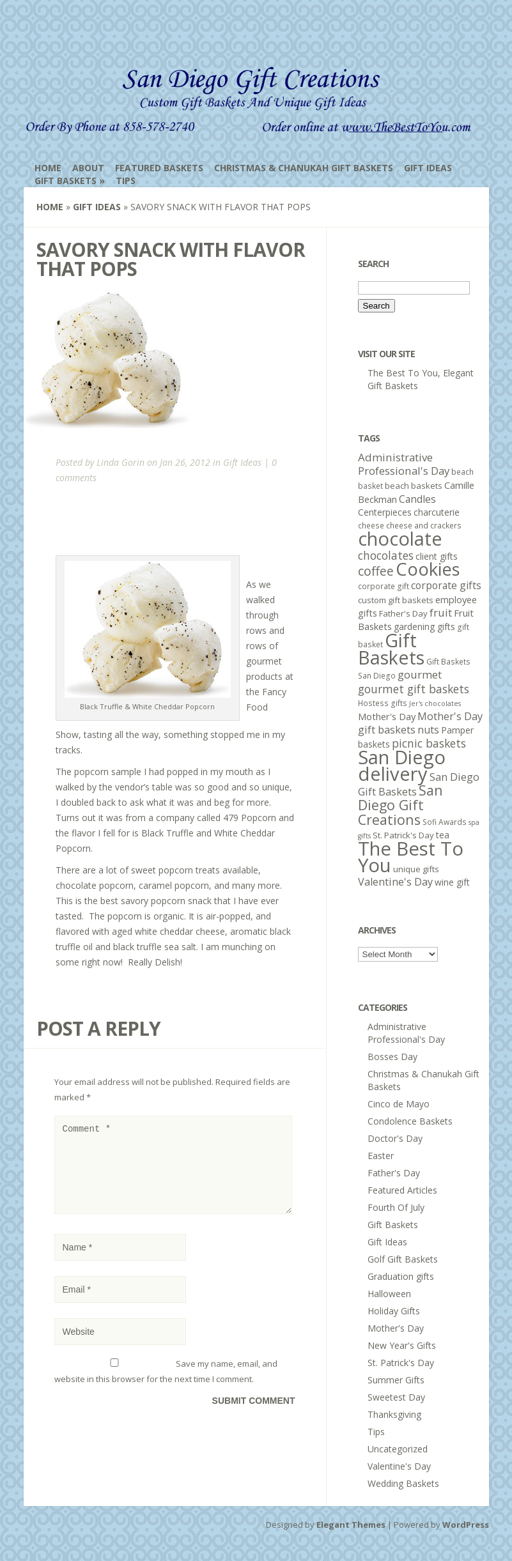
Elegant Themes (350, 1524)
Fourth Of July (396, 1207)
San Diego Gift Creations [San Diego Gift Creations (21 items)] (400, 805)
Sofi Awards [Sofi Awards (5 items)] (445, 822)
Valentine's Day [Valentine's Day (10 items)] (395, 882)
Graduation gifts (401, 1276)
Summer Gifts (396, 1380)
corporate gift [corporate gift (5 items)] (383, 586)
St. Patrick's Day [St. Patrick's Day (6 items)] (403, 835)
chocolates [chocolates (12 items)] (386, 555)
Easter (381, 1156)
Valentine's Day (399, 1466)
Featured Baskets (159, 168)
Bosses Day (392, 1056)
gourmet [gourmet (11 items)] (420, 674)
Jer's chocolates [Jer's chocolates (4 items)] (435, 703)
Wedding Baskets (403, 1483)
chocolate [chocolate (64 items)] (400, 538)
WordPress (465, 1524)
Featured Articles (402, 1190)
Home (48, 168)
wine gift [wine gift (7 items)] (452, 882)
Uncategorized (398, 1449)
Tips (126, 180)
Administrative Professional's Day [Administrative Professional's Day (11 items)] (403, 464)
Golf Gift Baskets (403, 1259)
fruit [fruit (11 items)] (441, 612)
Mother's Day (396, 1328)
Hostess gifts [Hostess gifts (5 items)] (382, 703)
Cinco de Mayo (399, 1104)
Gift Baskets (66, 180)
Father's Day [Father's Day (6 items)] (403, 613)
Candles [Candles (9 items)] (417, 499)
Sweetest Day (396, 1397)
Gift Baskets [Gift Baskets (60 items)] (391, 648)
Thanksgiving (394, 1414)
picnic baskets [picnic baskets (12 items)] (429, 743)
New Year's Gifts (402, 1345)
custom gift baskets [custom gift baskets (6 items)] (395, 600)
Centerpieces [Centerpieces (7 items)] (385, 512)
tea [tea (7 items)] (442, 835)
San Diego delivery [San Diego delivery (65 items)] (402, 765)
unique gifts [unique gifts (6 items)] (416, 869)
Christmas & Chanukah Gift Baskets (303, 168)
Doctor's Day (395, 1138)
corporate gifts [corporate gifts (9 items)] (446, 585)
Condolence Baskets (410, 1121)
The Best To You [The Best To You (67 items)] (410, 857)
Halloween (389, 1294)
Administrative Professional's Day (406, 1032)
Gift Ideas (428, 168)
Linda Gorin (120, 462)
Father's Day (394, 1173)
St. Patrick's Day (401, 1363)
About (88, 168)
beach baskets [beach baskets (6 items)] (413, 485)
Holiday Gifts (394, 1311)
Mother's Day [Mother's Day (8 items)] (386, 716)
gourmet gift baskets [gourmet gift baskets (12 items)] (413, 688)
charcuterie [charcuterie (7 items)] (437, 512)
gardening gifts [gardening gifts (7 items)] (424, 626)
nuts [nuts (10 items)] (428, 730)
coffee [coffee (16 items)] (376, 571)
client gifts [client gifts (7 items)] (436, 556)
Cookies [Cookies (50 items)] (428, 569)
